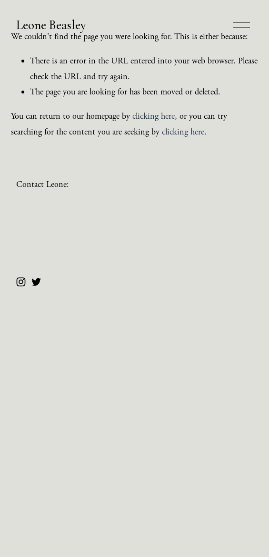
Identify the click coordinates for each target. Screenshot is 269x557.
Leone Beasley (51, 25)
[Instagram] (21, 282)
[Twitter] (36, 282)
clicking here (153, 116)
